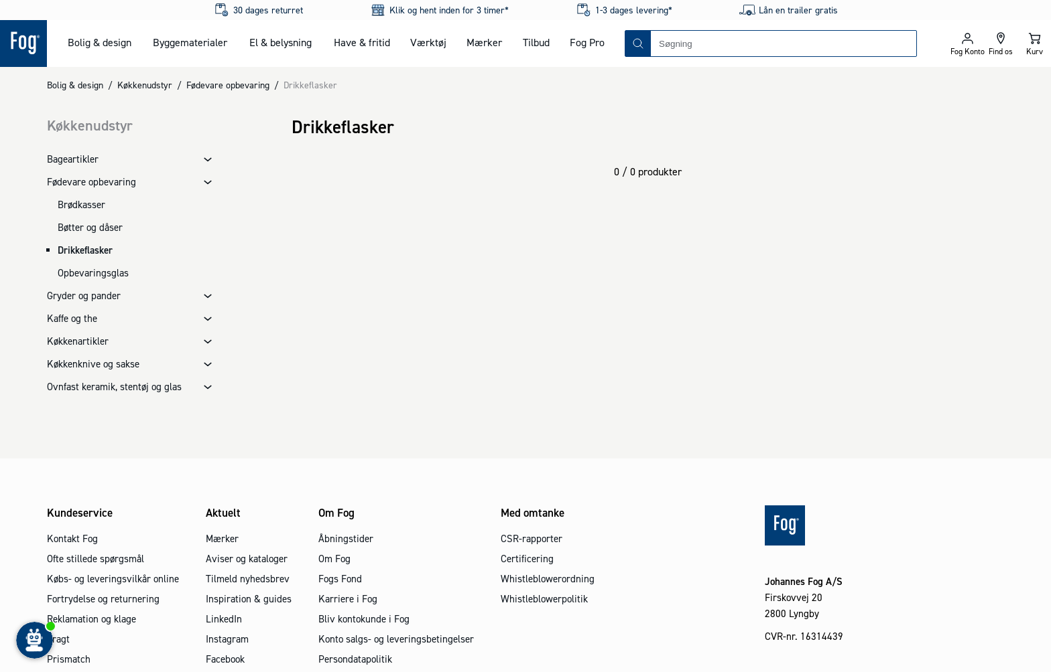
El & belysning (280, 42)
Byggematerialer (190, 42)
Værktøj (428, 42)
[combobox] (783, 43)
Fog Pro (587, 42)
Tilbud (536, 42)
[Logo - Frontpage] (23, 43)
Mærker (484, 42)
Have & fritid (362, 42)
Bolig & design (99, 42)
